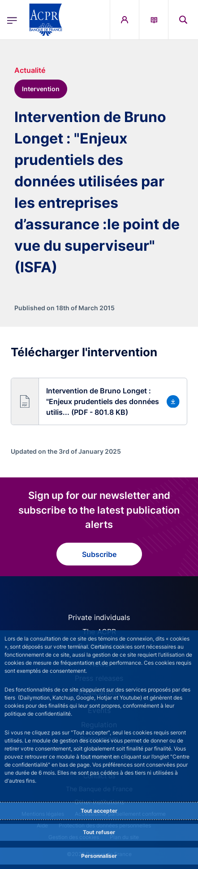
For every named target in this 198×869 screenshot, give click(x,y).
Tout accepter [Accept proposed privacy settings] (99, 810)
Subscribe (99, 554)
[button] (99, 401)
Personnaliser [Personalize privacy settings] (99, 855)
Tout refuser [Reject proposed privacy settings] (99, 832)
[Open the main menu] (12, 19)
